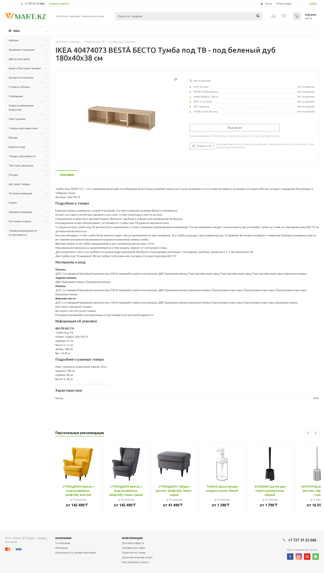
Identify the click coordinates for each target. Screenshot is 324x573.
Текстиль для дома (21, 165)
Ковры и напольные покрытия (21, 107)
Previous (308, 432)
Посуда (13, 174)
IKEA (16, 30)
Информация (132, 538)
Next (315, 432)
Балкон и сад (17, 146)
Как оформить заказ (135, 562)
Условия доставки (133, 547)
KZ (311, 3)
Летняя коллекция (20, 193)
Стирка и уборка (19, 86)
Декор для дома (19, 58)
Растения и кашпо (20, 221)
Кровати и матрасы (21, 77)
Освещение (16, 96)
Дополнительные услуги (137, 557)
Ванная (13, 137)
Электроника (17, 118)
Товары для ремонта (22, 156)
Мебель (13, 40)
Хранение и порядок (22, 49)
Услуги (13, 202)
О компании (62, 543)
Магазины (61, 547)
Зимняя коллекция (20, 212)
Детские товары (19, 184)
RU (315, 3)
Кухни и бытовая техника (25, 68)
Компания (63, 538)
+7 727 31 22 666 (34, 3)
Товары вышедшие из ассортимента (23, 232)
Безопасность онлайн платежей (75, 552)
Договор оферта (133, 543)
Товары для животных (23, 128)
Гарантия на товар (133, 552)
